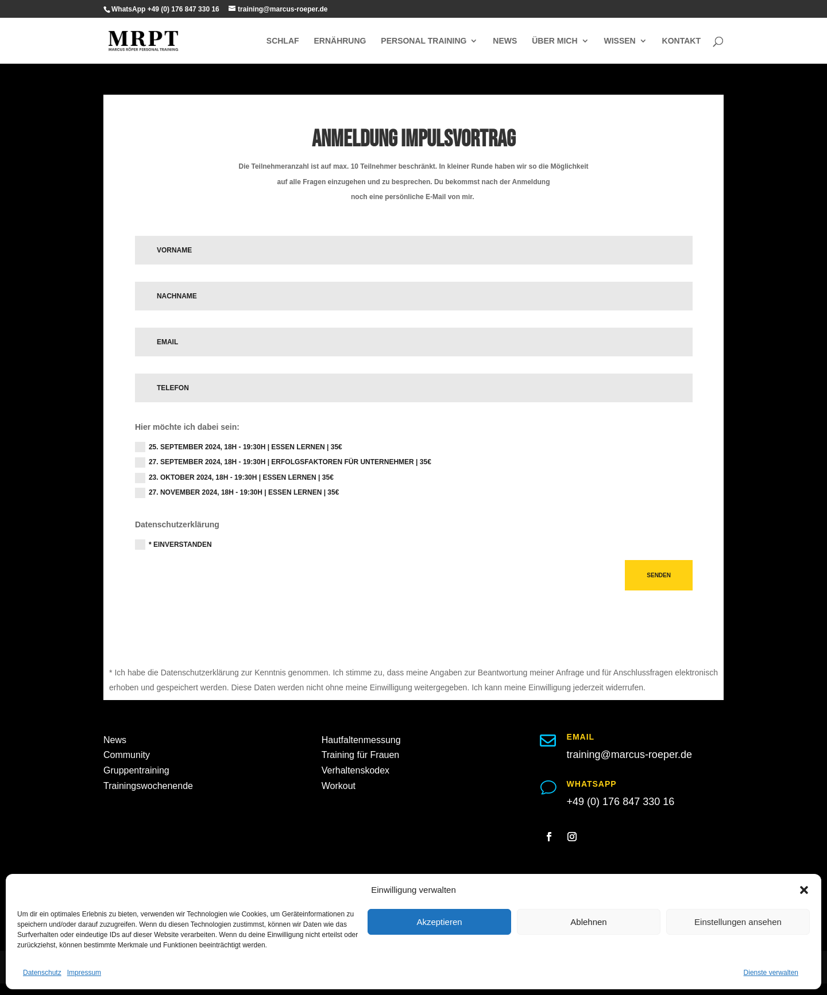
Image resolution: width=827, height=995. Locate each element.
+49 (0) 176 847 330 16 (621, 801)
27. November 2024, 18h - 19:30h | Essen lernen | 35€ (237, 493)
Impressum (84, 973)
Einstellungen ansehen (738, 922)
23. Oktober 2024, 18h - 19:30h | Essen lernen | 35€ (234, 478)
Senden (659, 575)
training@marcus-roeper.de (629, 754)
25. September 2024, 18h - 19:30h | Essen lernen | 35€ (238, 447)
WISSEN (619, 41)
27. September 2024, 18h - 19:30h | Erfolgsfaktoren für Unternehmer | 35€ (283, 462)
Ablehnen (588, 922)
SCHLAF (282, 41)
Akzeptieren (439, 922)
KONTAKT (681, 41)
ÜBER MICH (554, 41)
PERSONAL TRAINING (423, 41)
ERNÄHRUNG (340, 41)
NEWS (505, 41)
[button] (804, 890)
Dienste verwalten (771, 973)
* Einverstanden (173, 544)
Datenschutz (42, 973)
